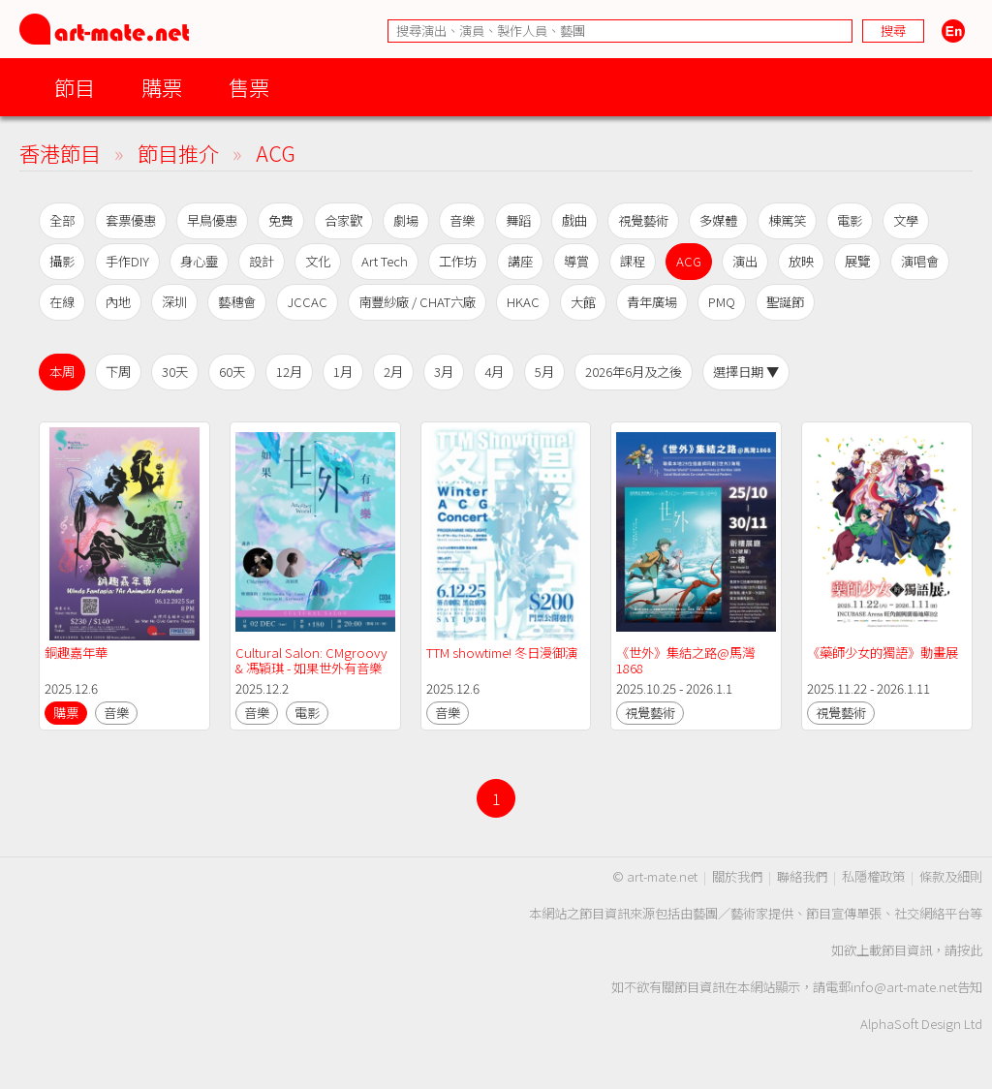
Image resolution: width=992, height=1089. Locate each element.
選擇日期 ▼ (746, 371)
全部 (62, 220)
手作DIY (127, 261)
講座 (520, 261)
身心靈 (199, 261)
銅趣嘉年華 (76, 652)
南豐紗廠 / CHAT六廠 (417, 302)
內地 (118, 302)
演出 (745, 261)
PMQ (721, 302)
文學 (905, 220)
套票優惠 (131, 220)
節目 (74, 87)
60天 (232, 371)
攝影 (62, 261)
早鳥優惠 (212, 220)
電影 (849, 220)
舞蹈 (518, 220)
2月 (393, 371)
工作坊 (458, 261)
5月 (544, 371)
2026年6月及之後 (633, 371)
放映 (801, 261)
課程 (632, 261)
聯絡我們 (802, 876)
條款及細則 (950, 876)
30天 (175, 371)
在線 (62, 302)
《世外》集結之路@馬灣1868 (685, 660)
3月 (443, 371)
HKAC (523, 302)
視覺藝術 (643, 220)
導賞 (576, 261)
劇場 (405, 220)
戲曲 (574, 220)
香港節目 (60, 153)
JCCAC (307, 302)
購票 (161, 87)
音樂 (462, 220)
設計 (261, 261)
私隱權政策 (873, 876)
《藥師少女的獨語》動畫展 (882, 652)
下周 (118, 371)
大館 (583, 302)
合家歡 (343, 220)
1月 (343, 371)
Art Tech (384, 261)
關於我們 (737, 876)
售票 (249, 87)
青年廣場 (652, 302)
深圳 (174, 302)
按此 (969, 950)
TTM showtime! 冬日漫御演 (501, 652)
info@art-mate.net (904, 987)
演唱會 (920, 261)
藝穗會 (237, 302)
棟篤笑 (787, 220)
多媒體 (718, 220)
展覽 (857, 261)
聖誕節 (785, 302)
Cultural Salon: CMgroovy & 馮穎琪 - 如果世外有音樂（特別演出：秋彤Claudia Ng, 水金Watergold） (312, 675)
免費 (281, 220)
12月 (289, 371)
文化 (317, 261)
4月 (494, 371)
